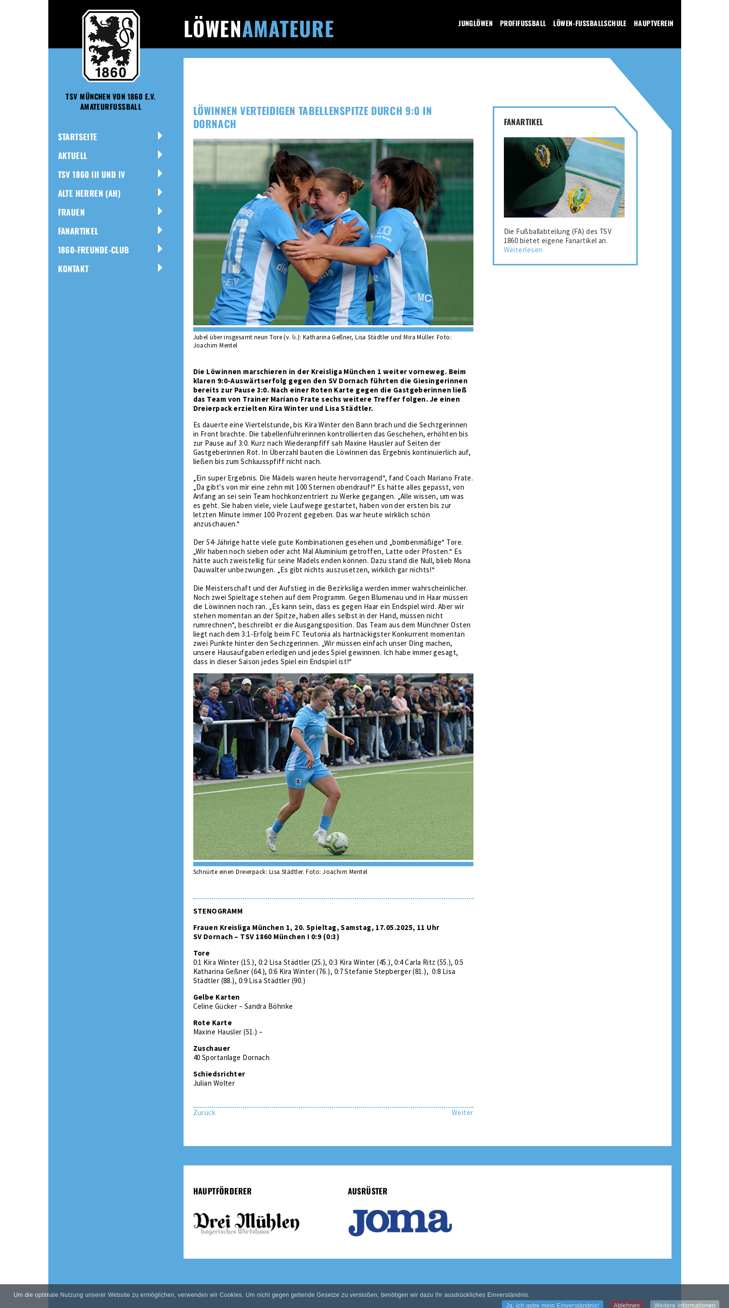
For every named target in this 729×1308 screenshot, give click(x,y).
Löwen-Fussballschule (589, 23)
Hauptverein (654, 23)
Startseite (78, 137)
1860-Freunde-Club (93, 250)
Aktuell (72, 155)
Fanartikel (78, 231)
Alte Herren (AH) (89, 193)
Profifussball (523, 23)
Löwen (259, 28)
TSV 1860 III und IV (92, 174)
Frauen (71, 212)
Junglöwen (475, 23)
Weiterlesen (523, 249)
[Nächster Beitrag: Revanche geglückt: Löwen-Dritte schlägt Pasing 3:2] (462, 1112)
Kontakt (73, 268)
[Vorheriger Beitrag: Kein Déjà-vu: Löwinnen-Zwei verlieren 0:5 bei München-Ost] (204, 1112)
